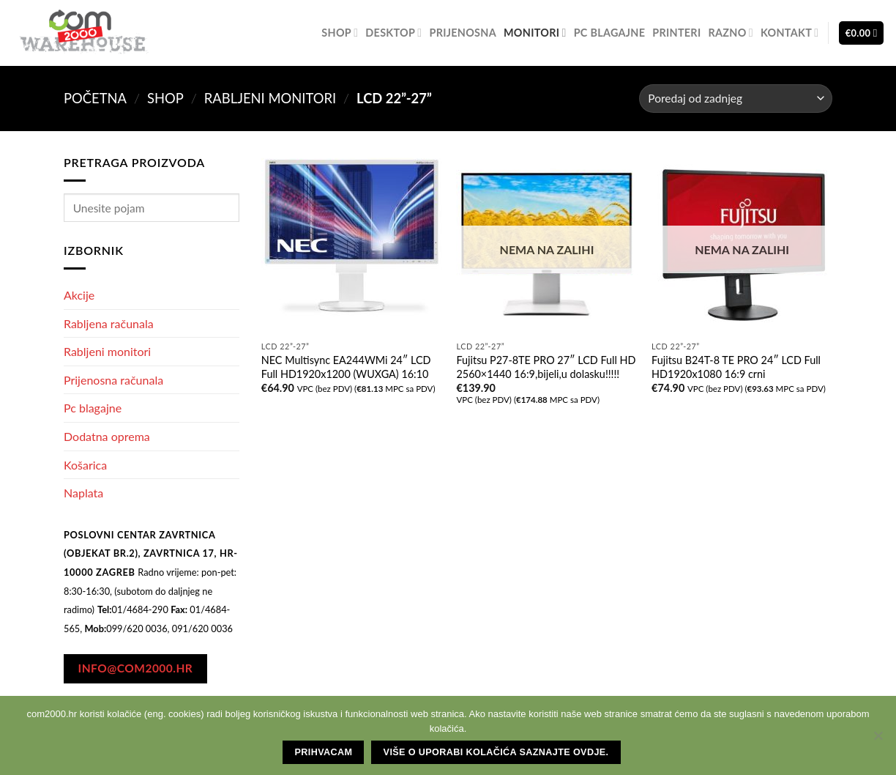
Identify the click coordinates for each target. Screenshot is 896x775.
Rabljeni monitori (270, 98)
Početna (95, 98)
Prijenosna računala (113, 380)
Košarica (85, 465)
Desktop (393, 33)
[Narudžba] (735, 98)
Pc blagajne (610, 32)
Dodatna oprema (107, 436)
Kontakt (790, 33)
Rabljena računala (109, 323)
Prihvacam (324, 752)
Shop (339, 33)
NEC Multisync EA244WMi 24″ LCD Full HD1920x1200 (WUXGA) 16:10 (346, 367)
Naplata (83, 493)
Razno (730, 33)
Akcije (79, 295)
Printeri (676, 32)
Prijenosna (463, 32)
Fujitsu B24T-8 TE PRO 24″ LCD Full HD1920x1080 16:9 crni (736, 367)
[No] (877, 740)
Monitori (535, 33)
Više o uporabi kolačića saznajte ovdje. (496, 752)
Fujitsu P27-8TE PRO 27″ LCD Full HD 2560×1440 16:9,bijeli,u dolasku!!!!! (545, 367)
